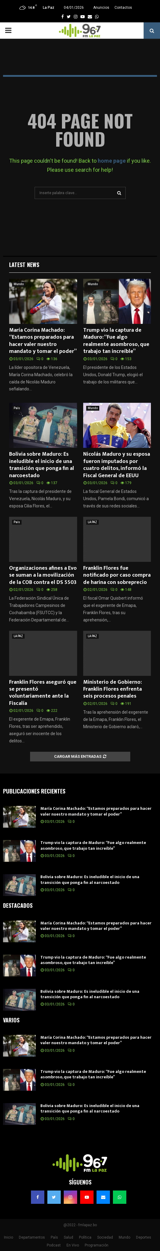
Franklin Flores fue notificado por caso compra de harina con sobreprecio (117, 575)
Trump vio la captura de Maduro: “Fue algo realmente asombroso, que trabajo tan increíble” (116, 341)
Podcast (54, 1245)
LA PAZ (92, 522)
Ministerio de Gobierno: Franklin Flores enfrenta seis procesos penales (112, 689)
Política (85, 1237)
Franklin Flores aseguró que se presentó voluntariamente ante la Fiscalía (43, 693)
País (17, 408)
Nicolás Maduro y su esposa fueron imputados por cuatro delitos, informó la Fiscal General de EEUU (116, 465)
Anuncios (101, 7)
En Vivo (72, 1245)
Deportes (143, 1237)
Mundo (19, 284)
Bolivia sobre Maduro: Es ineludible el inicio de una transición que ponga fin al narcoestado (41, 465)
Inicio (8, 1237)
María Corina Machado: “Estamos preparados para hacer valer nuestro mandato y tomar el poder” (43, 341)
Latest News (24, 265)
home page (112, 161)
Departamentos (32, 1237)
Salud (68, 1237)
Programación (96, 1245)
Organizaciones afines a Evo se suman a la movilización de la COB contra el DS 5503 (43, 575)
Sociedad (105, 1237)
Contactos (123, 7)
